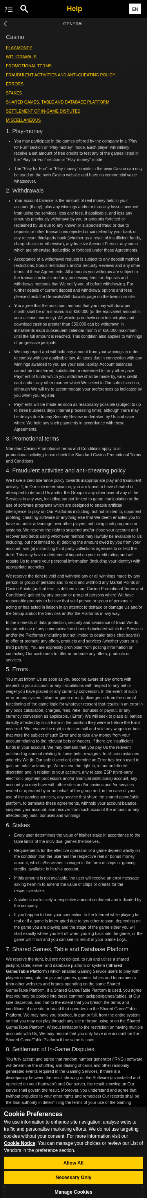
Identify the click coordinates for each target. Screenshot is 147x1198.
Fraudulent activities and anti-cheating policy (60, 74)
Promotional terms (29, 65)
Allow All (73, 1166)
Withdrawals (21, 56)
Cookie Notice (19, 1146)
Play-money (19, 47)
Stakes (14, 93)
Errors (15, 83)
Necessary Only (74, 1180)
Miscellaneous (23, 120)
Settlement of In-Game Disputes (43, 111)
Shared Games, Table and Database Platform (57, 102)
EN (135, 9)
